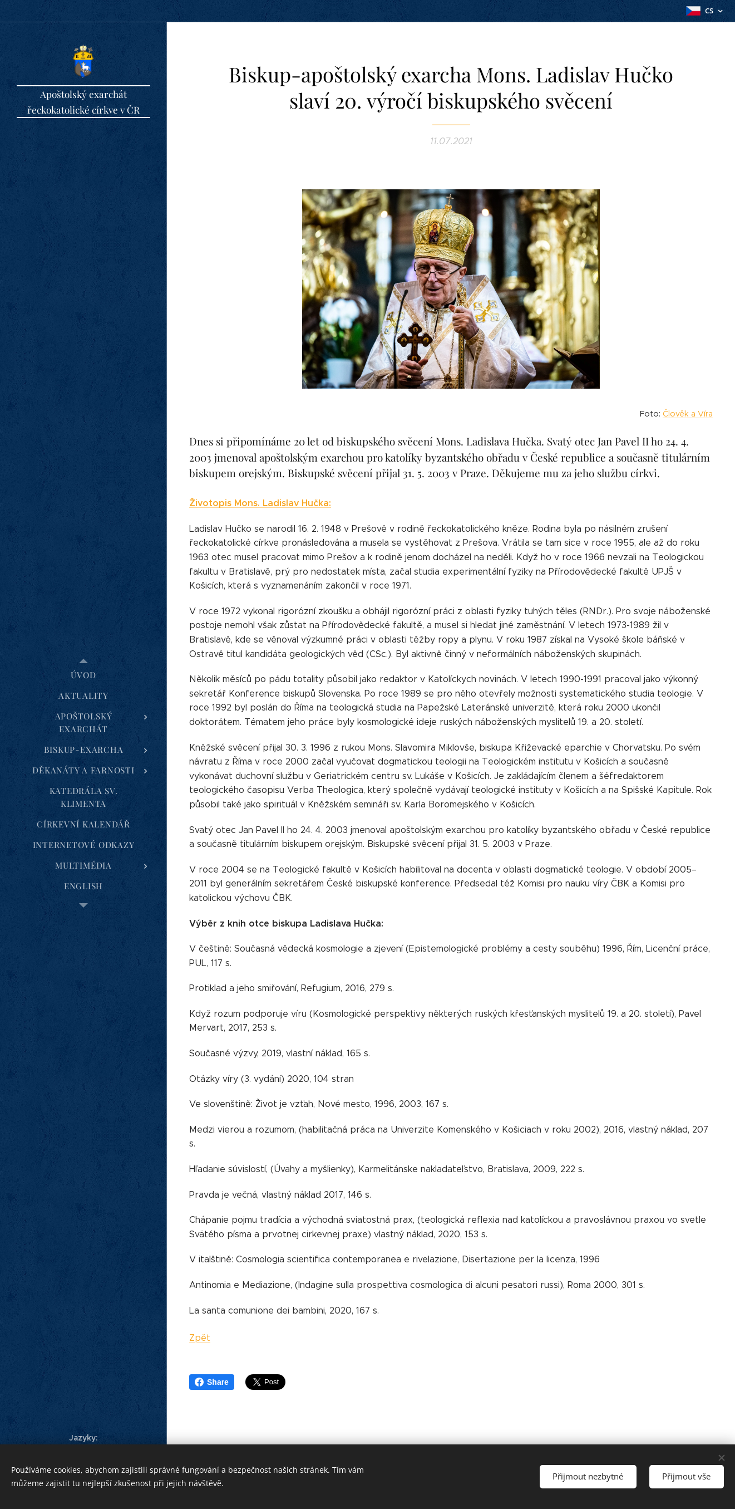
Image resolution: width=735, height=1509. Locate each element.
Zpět (199, 1337)
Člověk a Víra (688, 414)
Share (212, 1382)
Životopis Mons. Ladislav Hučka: (260, 503)
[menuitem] (83, 675)
